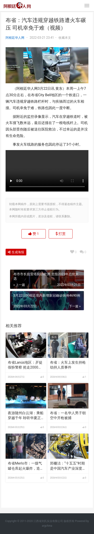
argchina (47, 525)
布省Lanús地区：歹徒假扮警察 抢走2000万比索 (25, 365)
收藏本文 (64, 37)
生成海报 (16, 252)
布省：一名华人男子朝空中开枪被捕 (68, 415)
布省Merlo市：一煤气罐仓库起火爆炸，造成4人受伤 (26, 466)
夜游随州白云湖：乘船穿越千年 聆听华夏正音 (26, 416)
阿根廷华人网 (15, 37)
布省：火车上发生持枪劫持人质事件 (68, 364)
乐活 (12, 337)
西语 (54, 438)
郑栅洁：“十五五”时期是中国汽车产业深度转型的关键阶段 (68, 466)
